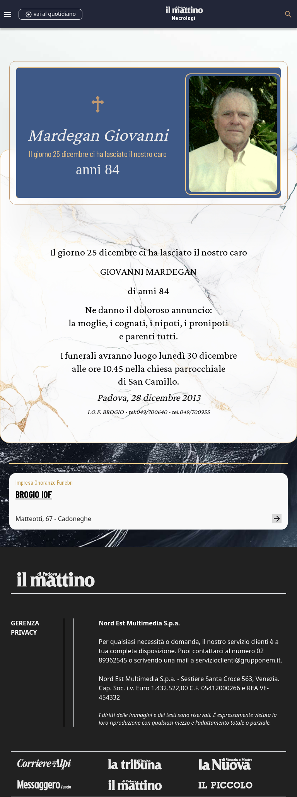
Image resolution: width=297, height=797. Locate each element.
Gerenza (25, 623)
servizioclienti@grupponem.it (238, 660)
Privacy (24, 632)
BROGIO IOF (33, 494)
